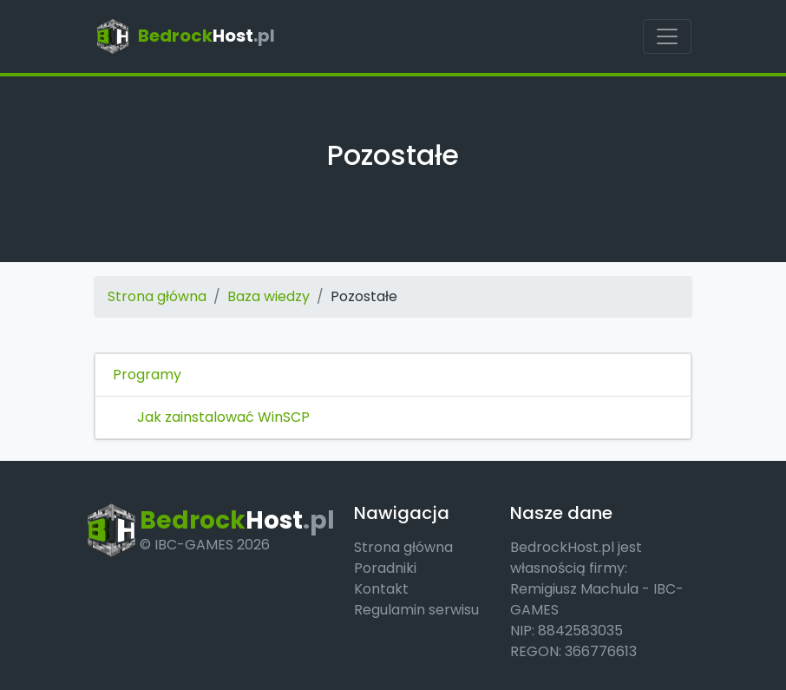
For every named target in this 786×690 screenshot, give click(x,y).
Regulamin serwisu (416, 610)
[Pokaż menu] (667, 36)
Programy (147, 374)
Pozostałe (364, 296)
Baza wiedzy (268, 296)
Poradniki (385, 568)
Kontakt (381, 589)
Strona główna (157, 296)
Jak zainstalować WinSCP (223, 417)
